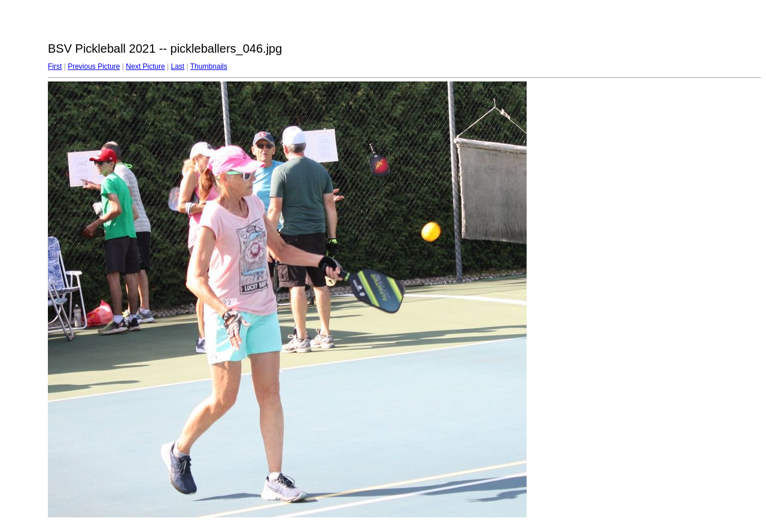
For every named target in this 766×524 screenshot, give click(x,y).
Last (177, 66)
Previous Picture (94, 66)
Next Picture (145, 66)
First (55, 66)
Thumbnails (208, 66)
